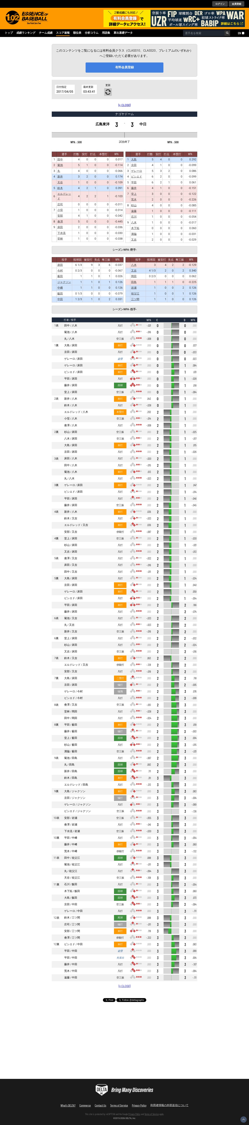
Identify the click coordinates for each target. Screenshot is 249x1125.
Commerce (85, 1105)
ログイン (220, 4)
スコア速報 (63, 33)
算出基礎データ (123, 33)
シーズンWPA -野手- (124, 250)
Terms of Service (119, 1105)
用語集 (106, 33)
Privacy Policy (139, 1105)
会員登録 (236, 4)
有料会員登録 (124, 67)
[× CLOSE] (124, 105)
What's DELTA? (67, 1105)
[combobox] (203, 33)
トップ (9, 33)
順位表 (77, 33)
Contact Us (100, 1105)
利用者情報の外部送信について (169, 1105)
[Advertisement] (39, 1042)
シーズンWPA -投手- (124, 309)
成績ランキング (25, 33)
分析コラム (91, 33)
